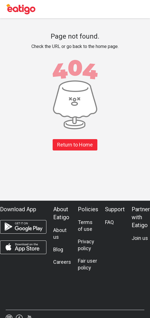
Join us (140, 238)
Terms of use (85, 225)
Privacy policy (86, 244)
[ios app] (23, 247)
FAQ (109, 222)
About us (60, 233)
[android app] (23, 227)
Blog (58, 249)
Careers (62, 262)
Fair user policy (87, 264)
